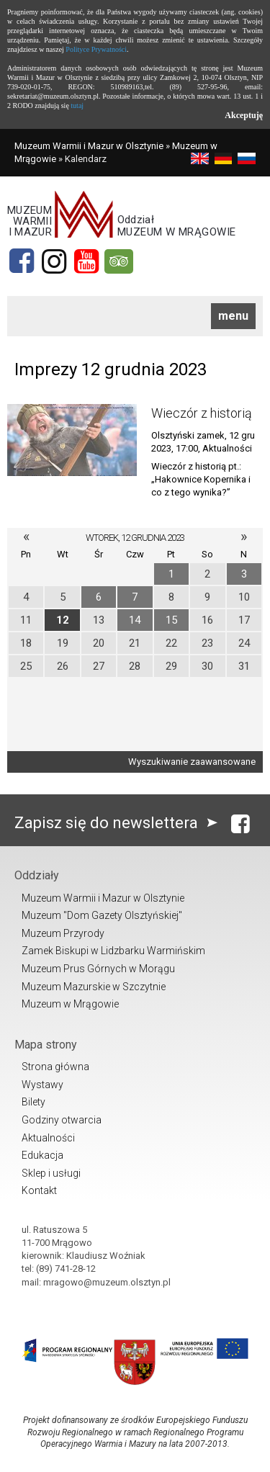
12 (62, 620)
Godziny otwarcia (62, 1120)
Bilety (33, 1102)
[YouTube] (86, 261)
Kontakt (39, 1190)
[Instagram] (54, 261)
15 (171, 620)
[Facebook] (21, 261)
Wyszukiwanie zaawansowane (192, 761)
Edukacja (42, 1155)
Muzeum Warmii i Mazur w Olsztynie (88, 145)
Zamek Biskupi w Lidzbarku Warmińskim (113, 950)
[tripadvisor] (118, 261)
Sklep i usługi (51, 1173)
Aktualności (48, 1138)
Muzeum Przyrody (63, 933)
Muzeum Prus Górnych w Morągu (98, 968)
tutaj (77, 105)
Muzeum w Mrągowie (70, 1004)
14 (134, 620)
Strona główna (55, 1066)
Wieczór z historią (201, 413)
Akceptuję (244, 115)
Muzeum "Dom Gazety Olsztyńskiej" (102, 915)
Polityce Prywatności (96, 49)
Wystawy (42, 1084)
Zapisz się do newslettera (119, 823)
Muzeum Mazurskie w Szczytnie (94, 986)
